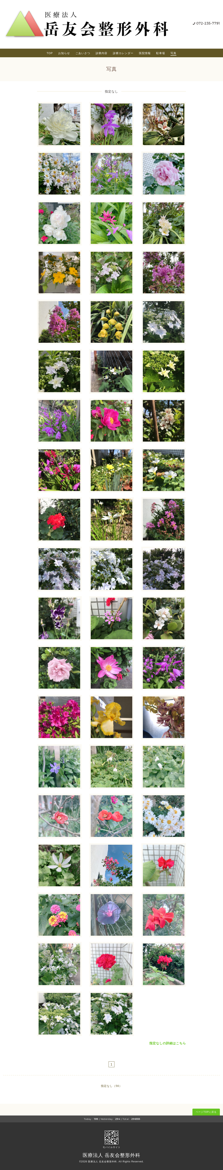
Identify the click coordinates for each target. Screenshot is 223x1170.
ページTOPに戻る (206, 1112)
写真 (173, 53)
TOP (50, 53)
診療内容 (101, 53)
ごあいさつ (82, 53)
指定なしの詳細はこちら (167, 1043)
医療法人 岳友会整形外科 (111, 1155)
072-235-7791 (208, 23)
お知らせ (64, 53)
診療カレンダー (123, 53)
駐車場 (160, 53)
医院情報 (145, 53)
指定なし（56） (111, 1085)
